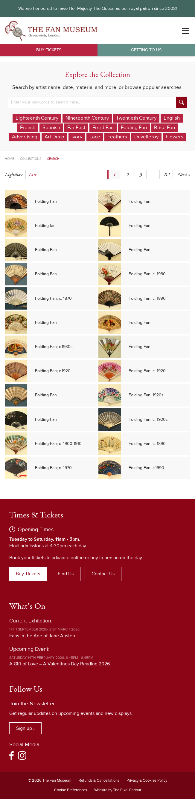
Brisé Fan (164, 128)
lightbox (13, 174)
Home (9, 159)
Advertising (24, 137)
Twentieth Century (136, 118)
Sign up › (25, 728)
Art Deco (54, 137)
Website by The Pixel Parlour (117, 790)
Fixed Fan (103, 128)
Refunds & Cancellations (99, 780)
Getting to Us (146, 49)
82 (167, 174)
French (27, 128)
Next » (183, 174)
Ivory (76, 137)
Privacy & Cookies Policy (147, 780)
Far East (76, 128)
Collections (30, 159)
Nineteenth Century (87, 118)
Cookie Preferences (70, 790)
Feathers (117, 137)
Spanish (51, 128)
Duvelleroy (146, 137)
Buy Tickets (48, 49)
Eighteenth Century (37, 118)
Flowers (174, 137)
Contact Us (103, 574)
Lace (94, 137)
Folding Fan (134, 128)
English (172, 118)
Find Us (66, 574)
